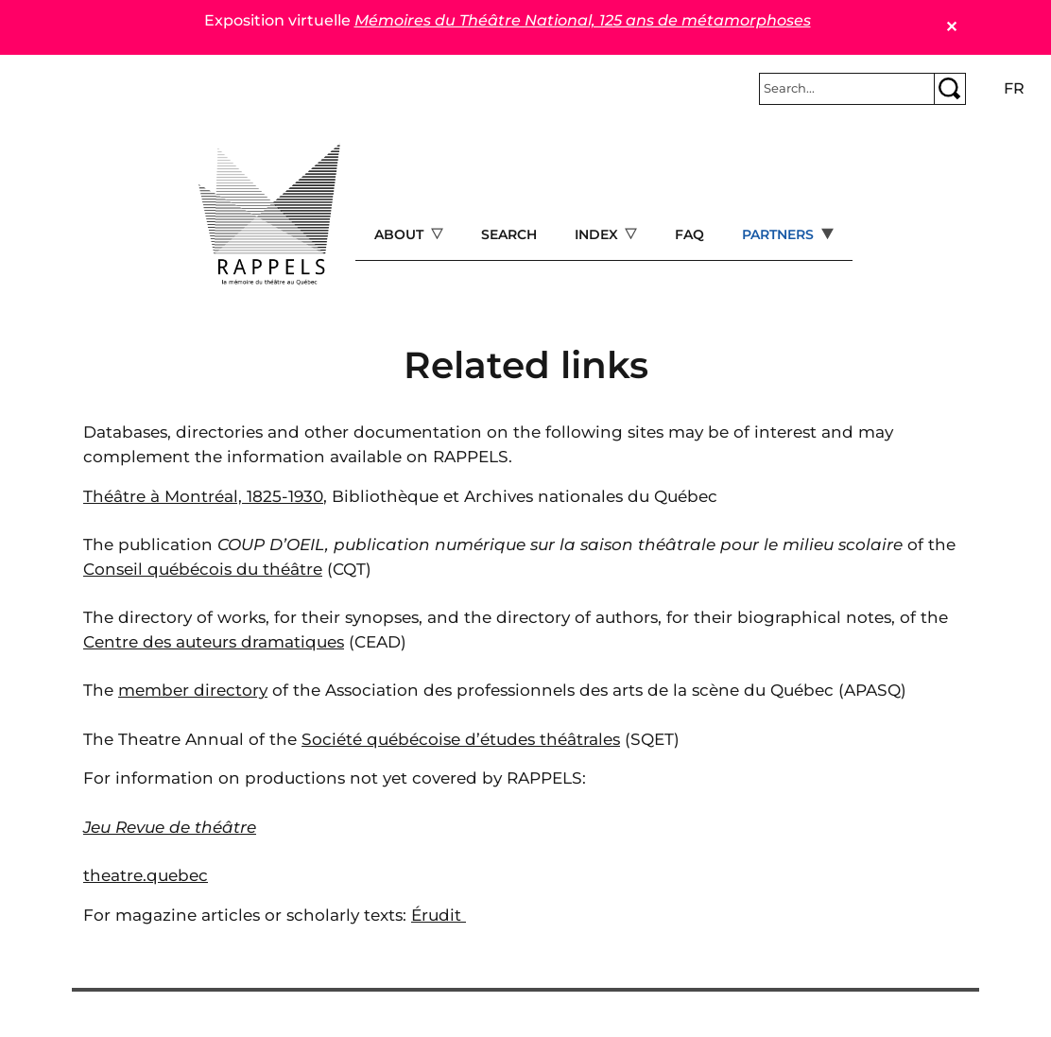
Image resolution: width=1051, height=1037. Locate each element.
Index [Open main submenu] (598, 234)
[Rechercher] (847, 89)
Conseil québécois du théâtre (202, 569)
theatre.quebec (145, 875)
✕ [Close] (951, 27)
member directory (192, 690)
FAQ (689, 234)
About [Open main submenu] (400, 234)
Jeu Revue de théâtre (169, 827)
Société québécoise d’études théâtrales (461, 739)
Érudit (438, 915)
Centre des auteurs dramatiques (213, 641)
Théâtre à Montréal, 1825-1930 (203, 496)
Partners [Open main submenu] (780, 234)
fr (1014, 88)
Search (509, 234)
